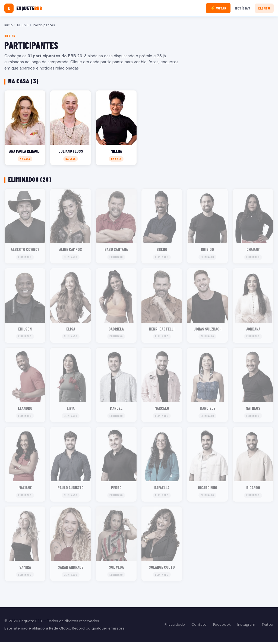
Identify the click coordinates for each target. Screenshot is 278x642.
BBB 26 (23, 25)
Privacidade (175, 624)
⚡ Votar (218, 8)
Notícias (242, 8)
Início (8, 25)
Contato (199, 624)
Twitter (268, 624)
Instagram (246, 624)
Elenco (264, 8)
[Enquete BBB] (23, 8)
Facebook (222, 624)
